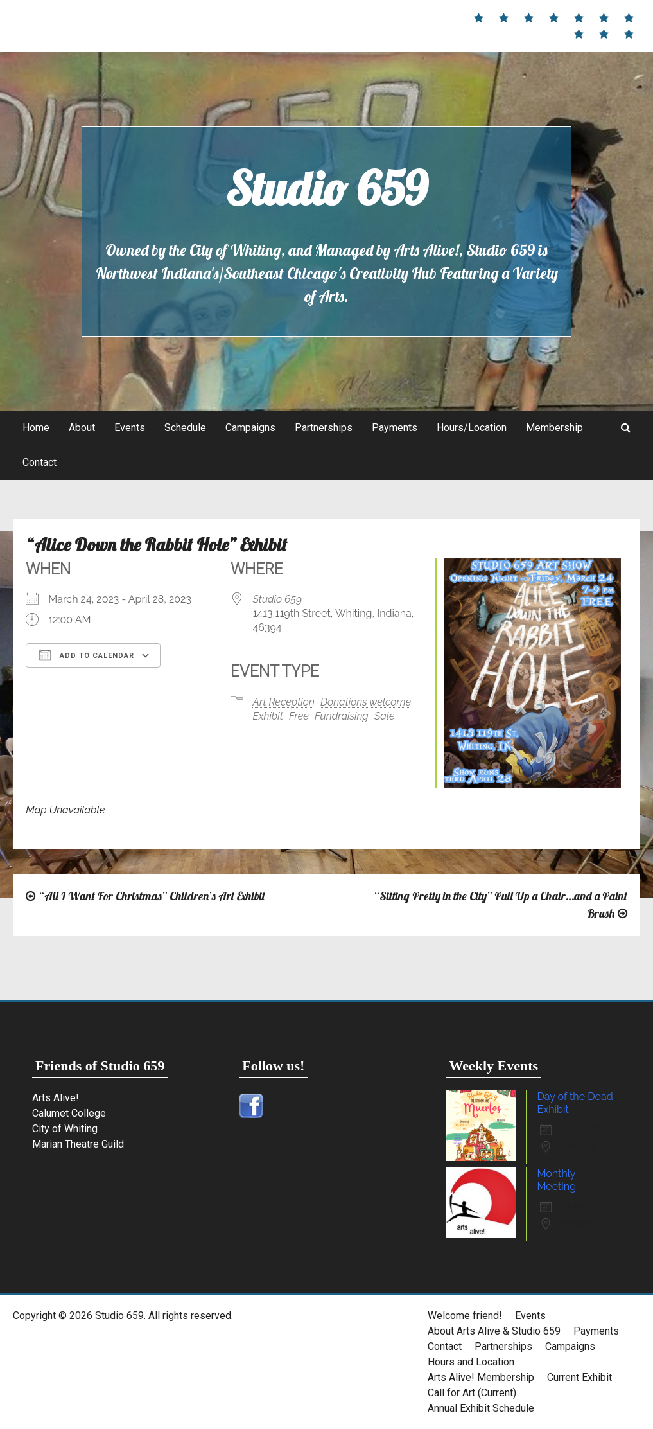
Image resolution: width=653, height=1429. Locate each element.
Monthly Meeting (556, 1180)
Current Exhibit (579, 1377)
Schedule (185, 428)
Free (299, 716)
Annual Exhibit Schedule (481, 1408)
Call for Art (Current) (472, 1393)
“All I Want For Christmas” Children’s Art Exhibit (152, 896)
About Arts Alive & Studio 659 (494, 1331)
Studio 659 (326, 188)
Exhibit (268, 716)
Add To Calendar (86, 655)
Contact (39, 462)
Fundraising (342, 716)
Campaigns (250, 428)
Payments (394, 428)
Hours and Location (471, 1362)
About (82, 428)
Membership (554, 428)
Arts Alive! (55, 1098)
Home (35, 428)
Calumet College (69, 1113)
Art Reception (284, 702)
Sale (384, 716)
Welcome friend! (465, 1315)
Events (129, 428)
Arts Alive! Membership (481, 1377)
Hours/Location (472, 428)
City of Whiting (65, 1129)
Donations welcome (365, 702)
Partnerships (324, 428)
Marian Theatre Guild (78, 1144)
